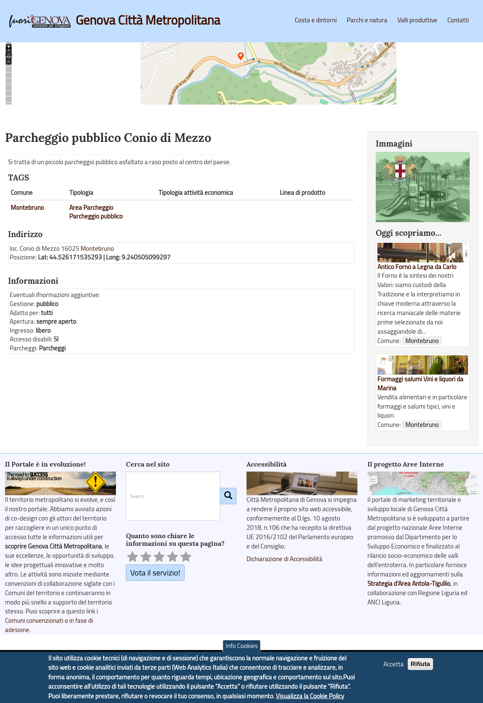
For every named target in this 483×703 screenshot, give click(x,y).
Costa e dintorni (316, 20)
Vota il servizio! (155, 572)
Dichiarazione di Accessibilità (284, 558)
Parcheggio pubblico (96, 216)
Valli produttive (417, 20)
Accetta (393, 666)
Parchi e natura (367, 20)
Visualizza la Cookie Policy (310, 698)
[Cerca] (228, 496)
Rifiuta (420, 666)
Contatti (458, 20)
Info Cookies (242, 648)
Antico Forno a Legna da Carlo (416, 266)
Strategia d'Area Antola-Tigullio (408, 583)
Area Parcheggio (91, 207)
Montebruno (27, 207)
